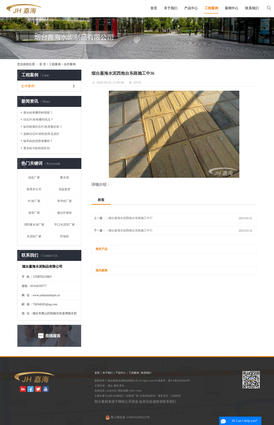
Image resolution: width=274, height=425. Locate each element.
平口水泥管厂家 (64, 224)
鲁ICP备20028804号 (179, 380)
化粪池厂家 (132, 395)
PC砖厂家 (34, 201)
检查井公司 (34, 189)
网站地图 (123, 390)
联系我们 (252, 8)
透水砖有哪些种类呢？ (38, 112)
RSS (132, 390)
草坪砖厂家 (64, 201)
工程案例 (211, 8)
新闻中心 (231, 8)
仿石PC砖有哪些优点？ (38, 119)
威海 (116, 385)
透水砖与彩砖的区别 (36, 148)
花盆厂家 (34, 177)
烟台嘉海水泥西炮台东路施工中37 (130, 218)
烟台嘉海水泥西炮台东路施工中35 (130, 230)
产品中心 (191, 8)
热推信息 (100, 390)
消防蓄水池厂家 (34, 224)
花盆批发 (64, 189)
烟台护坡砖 (64, 212)
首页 (153, 8)
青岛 (121, 385)
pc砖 (109, 395)
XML (139, 390)
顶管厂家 (34, 212)
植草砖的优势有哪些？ (38, 141)
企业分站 (111, 390)
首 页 (42, 64)
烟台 (110, 385)
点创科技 (176, 395)
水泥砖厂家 (34, 236)
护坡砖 (64, 236)
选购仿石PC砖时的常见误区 (41, 133)
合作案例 (70, 64)
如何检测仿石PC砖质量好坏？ (42, 126)
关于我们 (170, 8)
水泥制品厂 (119, 395)
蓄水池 (64, 177)
